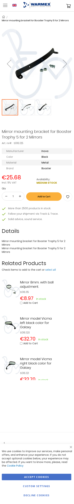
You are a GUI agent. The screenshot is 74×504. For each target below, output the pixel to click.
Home (4, 17)
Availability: (43, 179)
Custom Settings (36, 486)
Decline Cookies (36, 495)
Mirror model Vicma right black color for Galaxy (36, 363)
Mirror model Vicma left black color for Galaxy (36, 323)
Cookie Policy (15, 465)
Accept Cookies (36, 477)
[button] (9, 64)
